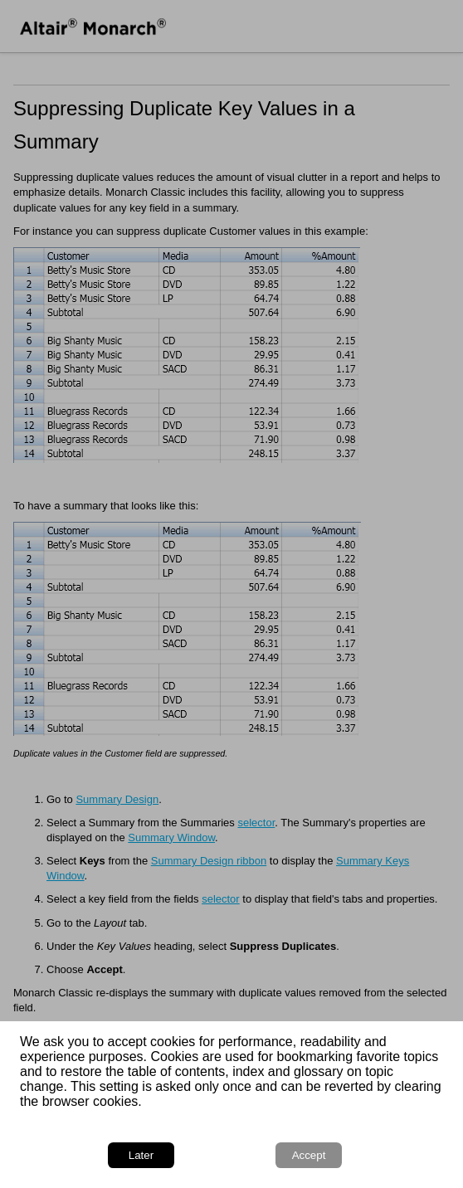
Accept (309, 1155)
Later (141, 1155)
